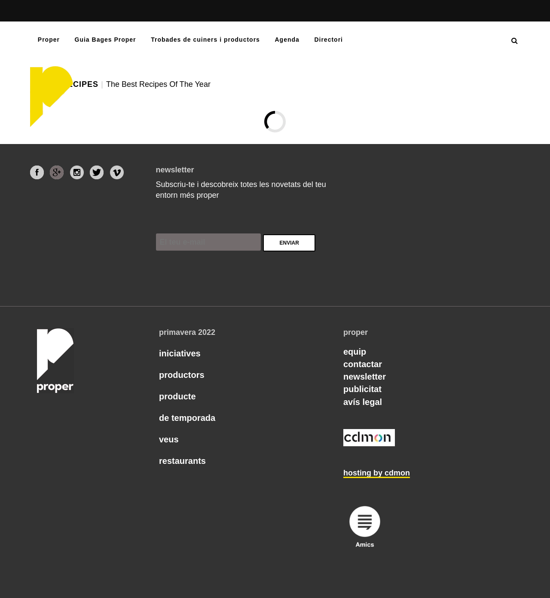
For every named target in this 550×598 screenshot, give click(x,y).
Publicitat (362, 389)
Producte (177, 396)
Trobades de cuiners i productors (205, 39)
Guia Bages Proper (105, 39)
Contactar (362, 364)
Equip (354, 351)
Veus (169, 439)
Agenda (287, 39)
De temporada (187, 418)
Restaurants (182, 461)
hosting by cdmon (376, 473)
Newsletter (364, 376)
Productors (182, 375)
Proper (49, 39)
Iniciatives (180, 353)
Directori (328, 39)
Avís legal (362, 402)
